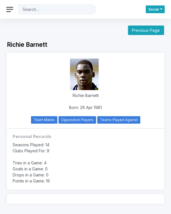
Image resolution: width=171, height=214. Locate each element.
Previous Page (146, 30)
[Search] (53, 9)
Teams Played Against (119, 120)
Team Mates (44, 120)
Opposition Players (77, 120)
